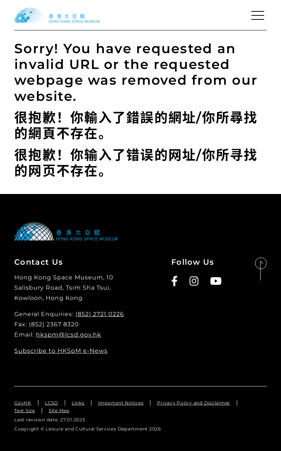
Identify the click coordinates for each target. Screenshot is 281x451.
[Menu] (257, 15)
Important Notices (121, 403)
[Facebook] (175, 281)
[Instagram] (194, 281)
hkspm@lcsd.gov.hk (68, 334)
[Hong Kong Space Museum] (57, 15)
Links (78, 403)
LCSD (51, 403)
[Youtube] (216, 281)
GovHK (22, 403)
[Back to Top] (261, 269)
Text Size (24, 410)
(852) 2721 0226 (99, 314)
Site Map (59, 410)
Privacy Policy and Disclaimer (193, 403)
